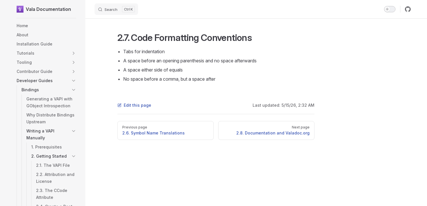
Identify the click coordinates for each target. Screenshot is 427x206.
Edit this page (134, 105)
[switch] (389, 9)
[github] (408, 9)
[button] (73, 53)
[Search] (116, 9)
